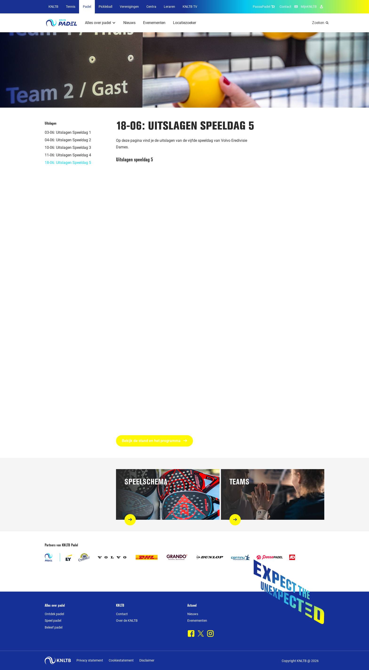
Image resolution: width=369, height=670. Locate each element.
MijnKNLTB (309, 6)
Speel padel (53, 620)
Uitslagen (50, 123)
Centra (151, 6)
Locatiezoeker (184, 22)
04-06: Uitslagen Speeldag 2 (68, 140)
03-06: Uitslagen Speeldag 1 (68, 132)
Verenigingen (129, 6)
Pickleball (105, 6)
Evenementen (154, 22)
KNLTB (53, 6)
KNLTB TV (190, 6)
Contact (285, 6)
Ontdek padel (54, 614)
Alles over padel (98, 22)
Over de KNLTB (127, 620)
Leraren (169, 6)
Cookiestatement (121, 660)
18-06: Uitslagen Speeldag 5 (68, 162)
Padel (87, 6)
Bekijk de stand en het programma (154, 441)
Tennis (70, 6)
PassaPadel (264, 6)
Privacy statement (89, 660)
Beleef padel (53, 627)
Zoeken (318, 22)
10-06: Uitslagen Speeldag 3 (68, 147)
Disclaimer (146, 660)
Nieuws (129, 22)
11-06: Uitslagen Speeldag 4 (68, 155)
